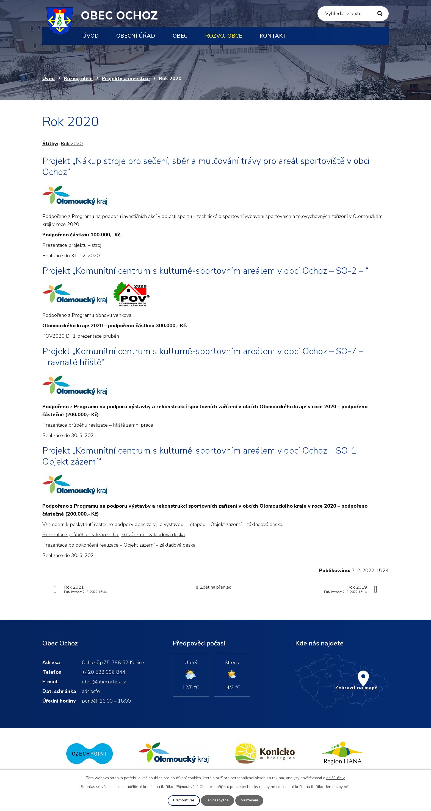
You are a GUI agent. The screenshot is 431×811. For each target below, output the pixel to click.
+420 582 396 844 (103, 672)
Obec (180, 36)
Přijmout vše (183, 800)
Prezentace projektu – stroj (71, 245)
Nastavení (250, 800)
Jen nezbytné (217, 800)
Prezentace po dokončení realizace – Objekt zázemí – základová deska (118, 545)
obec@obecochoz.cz (104, 681)
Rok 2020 (72, 143)
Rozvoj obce (223, 36)
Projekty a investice (126, 78)
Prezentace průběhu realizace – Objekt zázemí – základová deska (113, 534)
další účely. (335, 777)
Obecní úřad (135, 36)
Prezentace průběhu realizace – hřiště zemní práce (97, 425)
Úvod (90, 36)
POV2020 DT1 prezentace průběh (80, 336)
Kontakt (273, 36)
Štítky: (50, 143)
